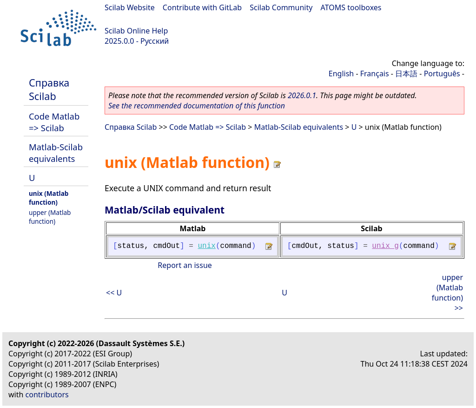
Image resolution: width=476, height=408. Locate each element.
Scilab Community (281, 7)
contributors (47, 394)
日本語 (406, 73)
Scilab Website (130, 7)
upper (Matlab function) (50, 217)
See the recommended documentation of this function (196, 105)
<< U (114, 293)
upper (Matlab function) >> (447, 292)
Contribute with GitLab (202, 7)
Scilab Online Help (136, 31)
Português (442, 73)
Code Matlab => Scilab (54, 122)
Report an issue (185, 265)
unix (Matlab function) (48, 198)
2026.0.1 (302, 95)
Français (374, 73)
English (341, 73)
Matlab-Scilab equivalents (56, 152)
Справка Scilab (49, 89)
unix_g (385, 246)
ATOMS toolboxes (351, 7)
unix (206, 246)
